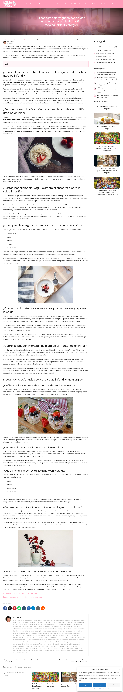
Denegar (99, 685)
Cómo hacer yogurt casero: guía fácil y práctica (107, 84)
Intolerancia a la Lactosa (46, 4)
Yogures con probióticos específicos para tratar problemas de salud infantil (24, 661)
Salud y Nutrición (30, 4)
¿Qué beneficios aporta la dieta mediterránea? (20, 593)
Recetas (60, 4)
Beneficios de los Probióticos (110, 4)
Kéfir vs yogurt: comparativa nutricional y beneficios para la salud (107, 90)
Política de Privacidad (104, 689)
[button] (119, 669)
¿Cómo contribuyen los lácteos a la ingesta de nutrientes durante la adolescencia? (69, 661)
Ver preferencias (113, 685)
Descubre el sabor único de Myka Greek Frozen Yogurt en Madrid (107, 79)
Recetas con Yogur (102, 56)
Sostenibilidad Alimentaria (73, 4)
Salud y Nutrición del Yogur (104, 59)
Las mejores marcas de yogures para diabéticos (107, 96)
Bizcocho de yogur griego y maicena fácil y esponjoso (22, 597)
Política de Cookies (93, 689)
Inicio (20, 4)
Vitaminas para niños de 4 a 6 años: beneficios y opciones (106, 74)
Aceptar (85, 685)
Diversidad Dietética (91, 4)
